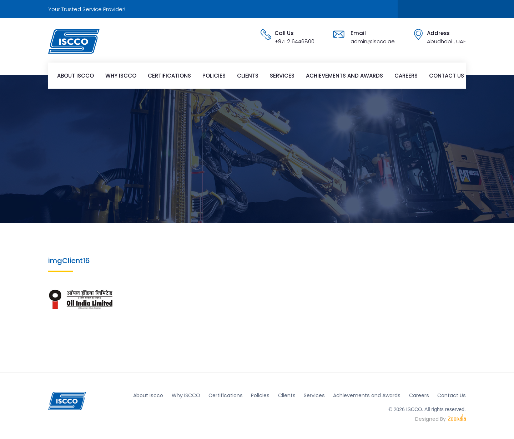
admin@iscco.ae (373, 41)
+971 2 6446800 (294, 41)
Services (282, 75)
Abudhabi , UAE (446, 41)
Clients (247, 75)
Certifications (169, 75)
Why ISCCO (120, 75)
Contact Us (446, 75)
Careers (406, 75)
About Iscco (75, 75)
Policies (214, 75)
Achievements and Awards (344, 75)
